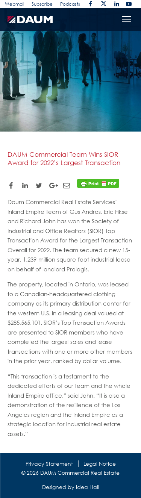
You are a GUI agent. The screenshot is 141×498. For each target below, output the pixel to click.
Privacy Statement (49, 463)
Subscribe (42, 4)
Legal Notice (99, 463)
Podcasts (70, 4)
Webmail (14, 4)
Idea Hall (87, 487)
